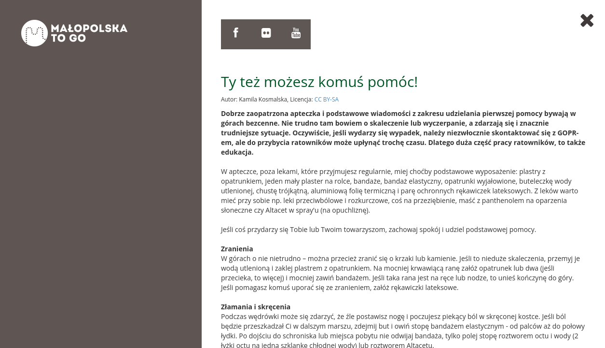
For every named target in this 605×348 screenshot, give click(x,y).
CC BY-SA (327, 99)
